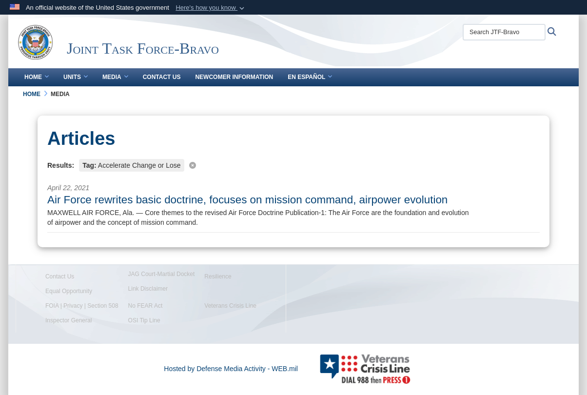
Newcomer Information (234, 77)
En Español (310, 77)
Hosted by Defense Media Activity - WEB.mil (231, 369)
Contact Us (162, 77)
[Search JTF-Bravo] (504, 32)
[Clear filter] (293, 164)
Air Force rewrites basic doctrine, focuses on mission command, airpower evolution (247, 200)
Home (36, 77)
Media (115, 77)
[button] (211, 8)
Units (75, 77)
